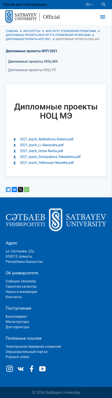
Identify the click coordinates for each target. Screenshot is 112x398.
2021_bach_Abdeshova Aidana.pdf (47, 139)
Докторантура (17, 327)
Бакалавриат (16, 316)
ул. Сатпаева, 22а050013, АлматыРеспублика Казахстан (24, 256)
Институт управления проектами (71, 31)
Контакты (14, 297)
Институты (32, 31)
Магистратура (17, 322)
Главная (12, 31)
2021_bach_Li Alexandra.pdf (42, 145)
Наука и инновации (21, 292)
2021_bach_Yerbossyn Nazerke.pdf (47, 163)
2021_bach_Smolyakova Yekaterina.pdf (50, 157)
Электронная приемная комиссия (33, 346)
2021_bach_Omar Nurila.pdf (41, 151)
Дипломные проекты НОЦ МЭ (33, 61)
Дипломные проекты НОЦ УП (32, 70)
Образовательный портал (27, 352)
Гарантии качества (21, 286)
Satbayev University (21, 281)
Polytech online (17, 357)
